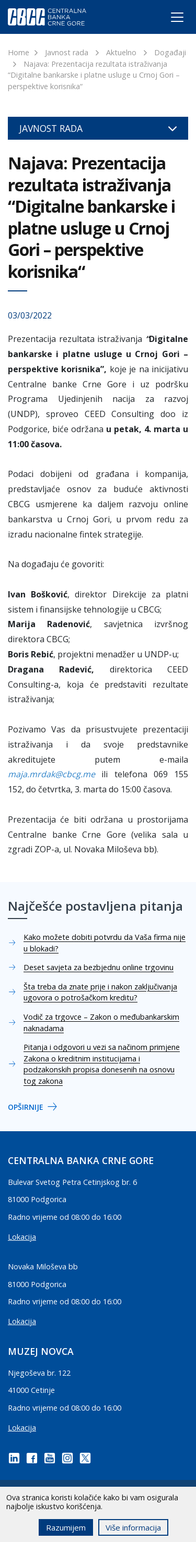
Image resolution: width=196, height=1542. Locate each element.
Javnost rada (66, 52)
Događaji (170, 52)
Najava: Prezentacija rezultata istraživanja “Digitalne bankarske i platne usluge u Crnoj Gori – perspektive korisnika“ (94, 75)
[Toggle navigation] (167, 19)
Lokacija (22, 1237)
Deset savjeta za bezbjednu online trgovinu (99, 967)
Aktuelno (121, 52)
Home (18, 52)
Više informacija (133, 1527)
